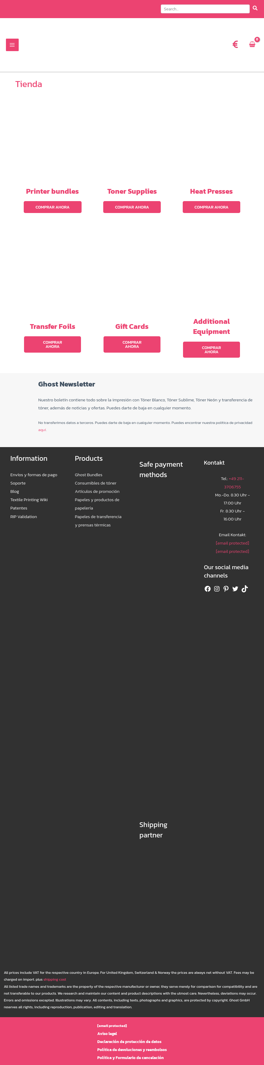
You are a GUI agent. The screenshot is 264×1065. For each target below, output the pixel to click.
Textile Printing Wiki (29, 494)
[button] (209, 10)
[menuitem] (214, 47)
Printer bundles (52, 192)
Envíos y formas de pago (33, 470)
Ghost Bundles (89, 470)
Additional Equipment (211, 327)
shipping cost (54, 975)
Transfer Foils (52, 327)
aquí (42, 426)
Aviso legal (109, 1029)
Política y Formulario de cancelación (130, 1053)
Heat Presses (211, 192)
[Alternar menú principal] (12, 47)
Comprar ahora (52, 208)
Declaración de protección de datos (129, 1037)
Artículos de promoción (97, 486)
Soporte (18, 478)
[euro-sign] (235, 46)
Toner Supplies (132, 192)
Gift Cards (132, 327)
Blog (14, 486)
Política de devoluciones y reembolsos (132, 1045)
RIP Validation (23, 511)
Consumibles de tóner (96, 478)
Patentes (18, 502)
